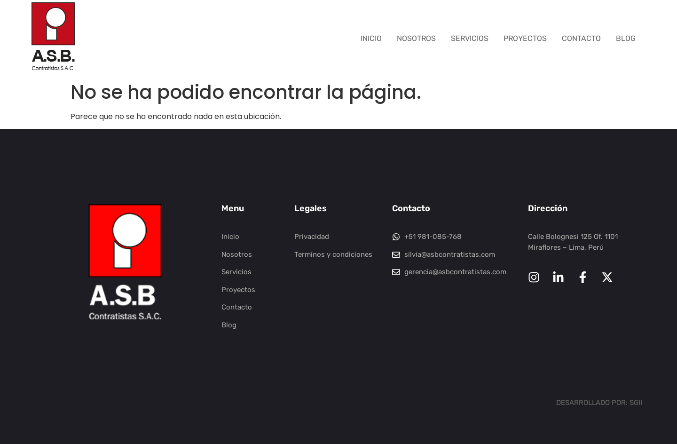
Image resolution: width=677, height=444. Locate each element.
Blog (626, 38)
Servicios (469, 38)
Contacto (581, 38)
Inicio (371, 38)
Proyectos (525, 38)
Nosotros (416, 38)
